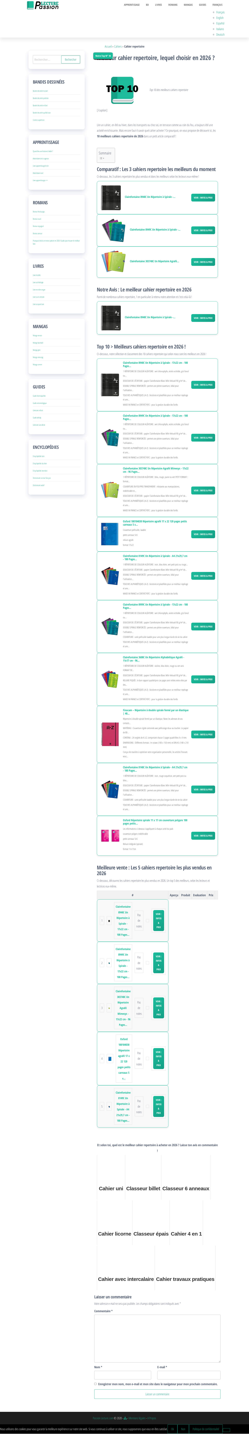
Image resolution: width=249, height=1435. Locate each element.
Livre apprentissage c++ (40, 181)
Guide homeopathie (39, 397)
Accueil (108, 47)
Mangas (191, 5)
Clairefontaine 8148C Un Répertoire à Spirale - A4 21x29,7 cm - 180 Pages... (155, 770)
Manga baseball (38, 344)
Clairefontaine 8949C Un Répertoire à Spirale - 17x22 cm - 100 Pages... (155, 418)
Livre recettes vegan (39, 291)
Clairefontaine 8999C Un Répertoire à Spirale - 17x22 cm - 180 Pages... (155, 607)
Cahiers (118, 47)
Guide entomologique (40, 404)
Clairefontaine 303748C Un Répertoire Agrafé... (154, 262)
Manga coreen (37, 365)
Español (221, 24)
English (221, 19)
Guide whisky (37, 419)
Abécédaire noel (38, 174)
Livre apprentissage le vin (41, 167)
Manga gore (36, 351)
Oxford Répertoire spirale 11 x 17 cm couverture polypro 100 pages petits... (155, 823)
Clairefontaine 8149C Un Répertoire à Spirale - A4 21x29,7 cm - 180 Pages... (155, 559)
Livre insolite (37, 276)
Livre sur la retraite (38, 298)
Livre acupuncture (38, 305)
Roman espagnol (38, 227)
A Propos (151, 1419)
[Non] (226, 1431)
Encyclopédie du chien (40, 464)
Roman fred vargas (39, 213)
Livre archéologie (38, 283)
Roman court (37, 220)
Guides (204, 5)
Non (183, 1430)
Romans (177, 5)
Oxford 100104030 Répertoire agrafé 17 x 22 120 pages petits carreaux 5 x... (155, 524)
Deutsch (221, 36)
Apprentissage (139, 5)
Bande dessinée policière (41, 99)
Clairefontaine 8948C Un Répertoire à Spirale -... (150, 198)
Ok (172, 1430)
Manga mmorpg (38, 358)
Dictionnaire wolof (38, 486)
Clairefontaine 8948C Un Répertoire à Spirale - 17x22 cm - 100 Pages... (155, 366)
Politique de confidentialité (206, 1430)
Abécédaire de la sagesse (41, 159)
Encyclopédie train (38, 457)
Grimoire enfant (38, 411)
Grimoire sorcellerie (39, 426)
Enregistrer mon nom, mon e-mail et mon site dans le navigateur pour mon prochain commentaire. (158, 1385)
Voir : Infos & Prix (203, 198)
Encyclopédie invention (40, 472)
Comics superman (38, 121)
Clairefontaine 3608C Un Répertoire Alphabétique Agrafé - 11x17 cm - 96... (153, 660)
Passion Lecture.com (103, 1419)
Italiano (221, 30)
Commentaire (103, 1312)
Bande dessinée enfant (40, 106)
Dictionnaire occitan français (42, 479)
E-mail (162, 1368)
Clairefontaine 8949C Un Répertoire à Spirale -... (155, 230)
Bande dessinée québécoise (42, 114)
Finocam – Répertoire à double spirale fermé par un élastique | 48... (155, 713)
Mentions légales (137, 1419)
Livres (164, 5)
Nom (98, 1368)
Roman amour (37, 234)
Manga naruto (37, 336)
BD (154, 5)
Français (218, 5)
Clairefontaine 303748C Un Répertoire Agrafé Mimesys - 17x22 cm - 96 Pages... (155, 471)
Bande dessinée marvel (40, 92)
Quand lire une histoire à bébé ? (43, 152)
